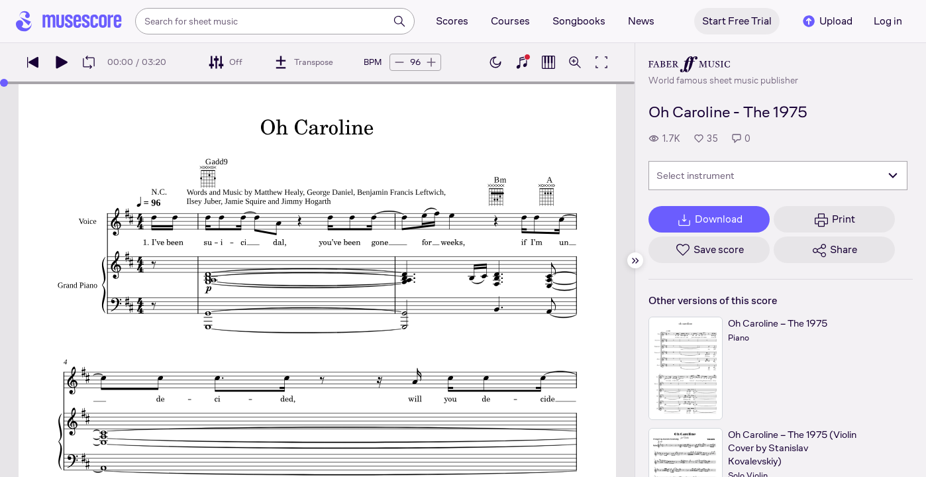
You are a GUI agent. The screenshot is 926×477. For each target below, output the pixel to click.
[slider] (4, 83)
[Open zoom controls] (575, 62)
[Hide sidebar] (635, 260)
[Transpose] (303, 62)
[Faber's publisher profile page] (723, 64)
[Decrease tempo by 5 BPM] (399, 62)
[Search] (399, 21)
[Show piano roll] (548, 62)
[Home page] (69, 21)
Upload (826, 21)
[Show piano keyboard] (522, 62)
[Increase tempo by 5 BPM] (431, 62)
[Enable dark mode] (495, 62)
